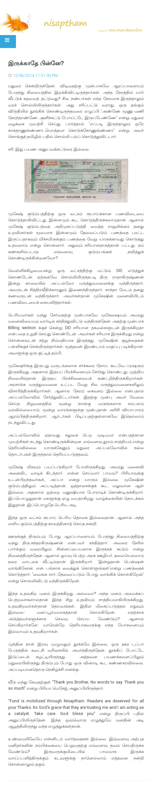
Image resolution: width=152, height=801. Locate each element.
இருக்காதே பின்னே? (36, 63)
